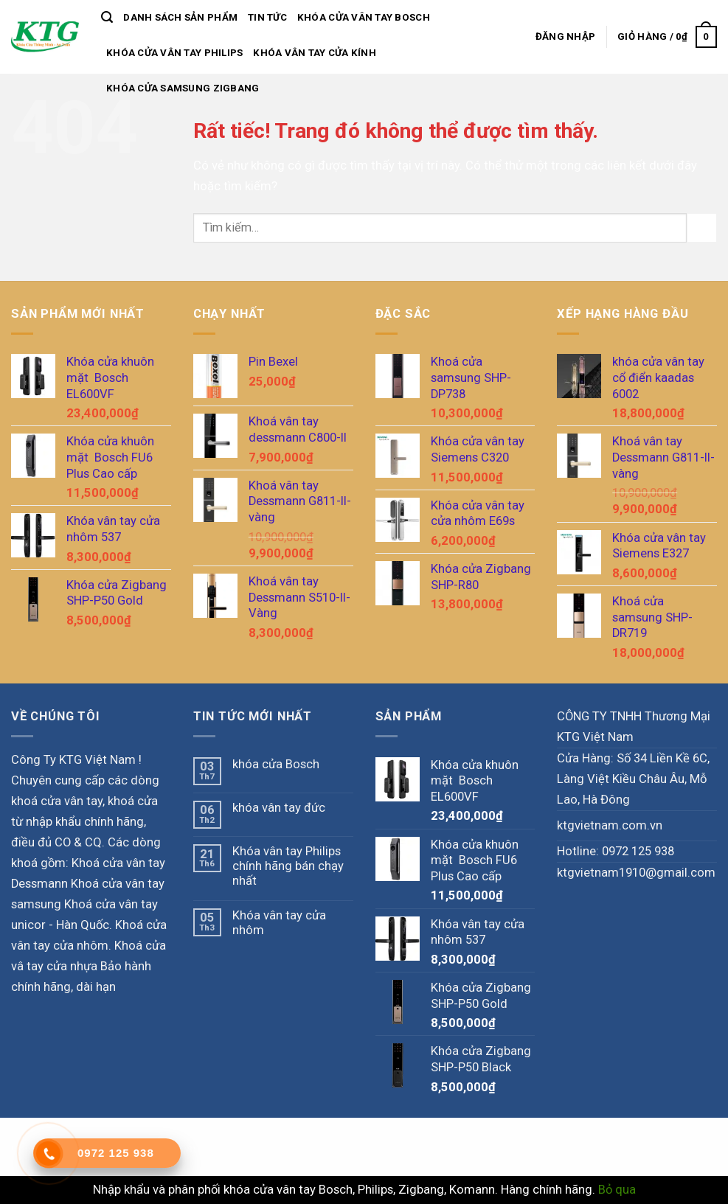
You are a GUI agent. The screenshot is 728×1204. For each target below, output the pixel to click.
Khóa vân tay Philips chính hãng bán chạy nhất (288, 866)
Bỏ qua (617, 1190)
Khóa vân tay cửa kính (314, 52)
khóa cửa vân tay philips (174, 52)
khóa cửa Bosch (275, 764)
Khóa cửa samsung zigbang (182, 88)
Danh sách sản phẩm (180, 17)
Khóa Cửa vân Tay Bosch (363, 17)
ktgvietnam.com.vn (609, 825)
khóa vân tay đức (278, 808)
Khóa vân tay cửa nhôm (279, 922)
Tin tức (267, 17)
